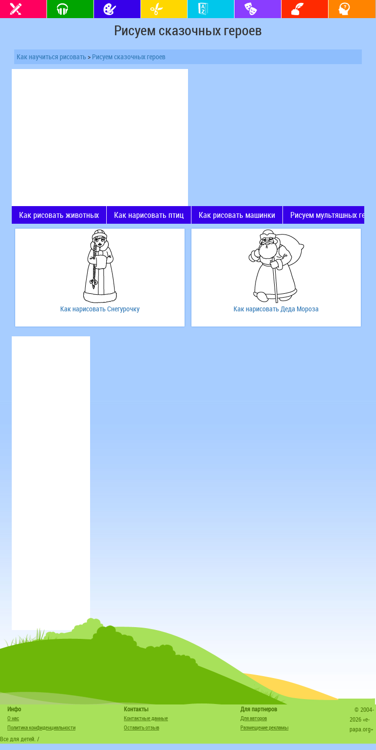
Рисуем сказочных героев (128, 56)
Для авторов (253, 718)
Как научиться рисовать (51, 56)
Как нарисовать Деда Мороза (276, 308)
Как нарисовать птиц (149, 215)
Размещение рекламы (264, 727)
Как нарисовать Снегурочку (100, 308)
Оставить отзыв (141, 727)
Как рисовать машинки (237, 215)
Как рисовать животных (59, 215)
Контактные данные (146, 718)
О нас (13, 718)
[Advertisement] (100, 137)
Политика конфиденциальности (41, 727)
